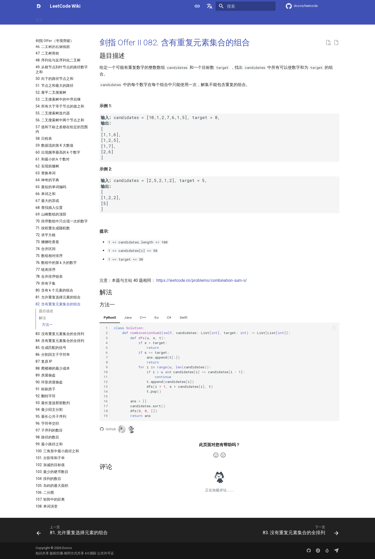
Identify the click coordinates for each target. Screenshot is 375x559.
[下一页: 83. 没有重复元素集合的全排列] (299, 531)
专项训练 (184, 19)
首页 (39, 19)
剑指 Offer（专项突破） (121, 19)
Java (127, 317)
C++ (143, 317)
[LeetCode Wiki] (39, 6)
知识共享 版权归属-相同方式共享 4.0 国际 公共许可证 (75, 553)
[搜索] (245, 6)
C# (169, 317)
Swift (183, 317)
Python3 (110, 317)
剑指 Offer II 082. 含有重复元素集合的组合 (175, 42)
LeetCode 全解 (60, 19)
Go (156, 317)
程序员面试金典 (158, 19)
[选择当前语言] (209, 6)
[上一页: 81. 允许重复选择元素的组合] (73, 531)
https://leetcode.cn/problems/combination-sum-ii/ (201, 280)
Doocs (67, 548)
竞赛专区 (205, 19)
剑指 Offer (87, 19)
